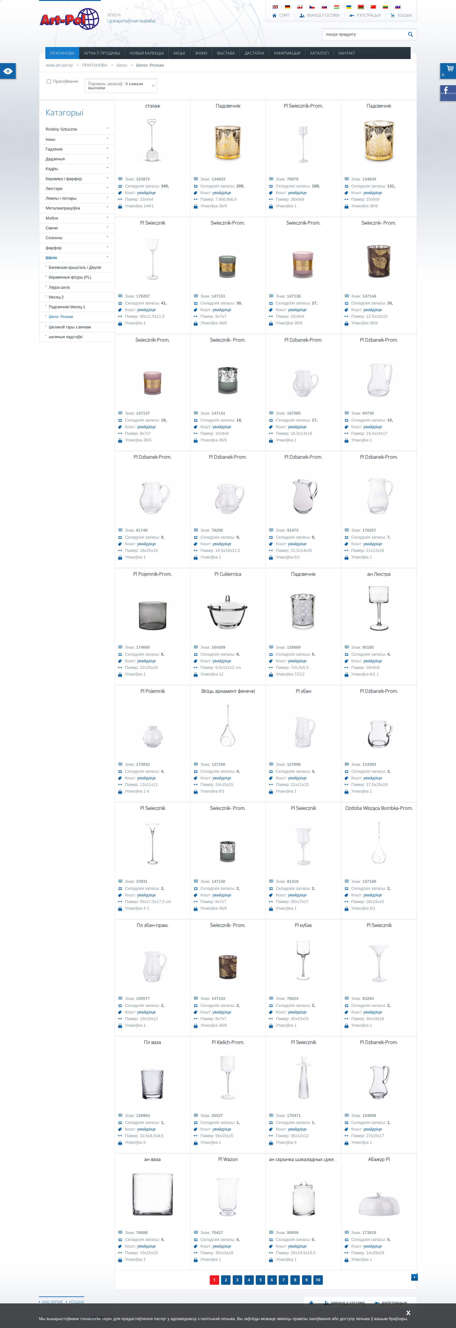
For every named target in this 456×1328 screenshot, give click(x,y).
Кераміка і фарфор (64, 178)
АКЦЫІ (179, 53)
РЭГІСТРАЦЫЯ (369, 15)
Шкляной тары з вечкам (70, 327)
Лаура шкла (59, 287)
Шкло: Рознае (150, 65)
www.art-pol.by (59, 65)
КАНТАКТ (347, 53)
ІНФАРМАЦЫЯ (287, 53)
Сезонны (54, 237)
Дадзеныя (55, 158)
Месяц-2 (56, 297)
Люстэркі (54, 188)
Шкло (122, 65)
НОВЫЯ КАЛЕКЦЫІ (147, 53)
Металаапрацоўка (63, 208)
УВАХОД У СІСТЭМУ (323, 15)
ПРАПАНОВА (62, 53)
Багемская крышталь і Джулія (75, 267)
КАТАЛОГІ (319, 53)
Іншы (50, 139)
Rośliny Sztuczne (61, 129)
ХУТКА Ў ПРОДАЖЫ (102, 53)
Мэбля (52, 218)
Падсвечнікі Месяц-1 (67, 307)
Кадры (52, 168)
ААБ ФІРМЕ (52, 1302)
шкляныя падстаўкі (66, 337)
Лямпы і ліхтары (61, 198)
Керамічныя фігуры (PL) (70, 277)
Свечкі (52, 228)
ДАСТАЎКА (254, 53)
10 (318, 1280)
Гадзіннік (54, 149)
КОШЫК (405, 15)
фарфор (54, 247)
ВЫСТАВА (226, 53)
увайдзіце (146, 192)
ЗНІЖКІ (201, 53)
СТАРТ (284, 15)
